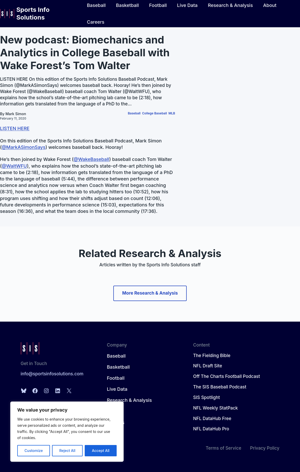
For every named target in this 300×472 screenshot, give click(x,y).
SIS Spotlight (206, 397)
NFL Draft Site (207, 365)
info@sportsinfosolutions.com (52, 373)
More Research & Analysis (150, 293)
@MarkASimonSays (24, 147)
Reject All (67, 450)
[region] (67, 432)
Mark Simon (15, 114)
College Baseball (154, 113)
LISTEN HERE (14, 128)
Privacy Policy (264, 448)
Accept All (100, 450)
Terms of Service (223, 448)
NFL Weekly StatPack (215, 408)
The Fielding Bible (211, 355)
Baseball (134, 113)
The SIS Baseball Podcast (219, 386)
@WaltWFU (14, 166)
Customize (33, 450)
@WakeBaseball (91, 159)
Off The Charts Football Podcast (226, 376)
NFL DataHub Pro (211, 428)
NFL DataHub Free (212, 418)
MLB (171, 113)
